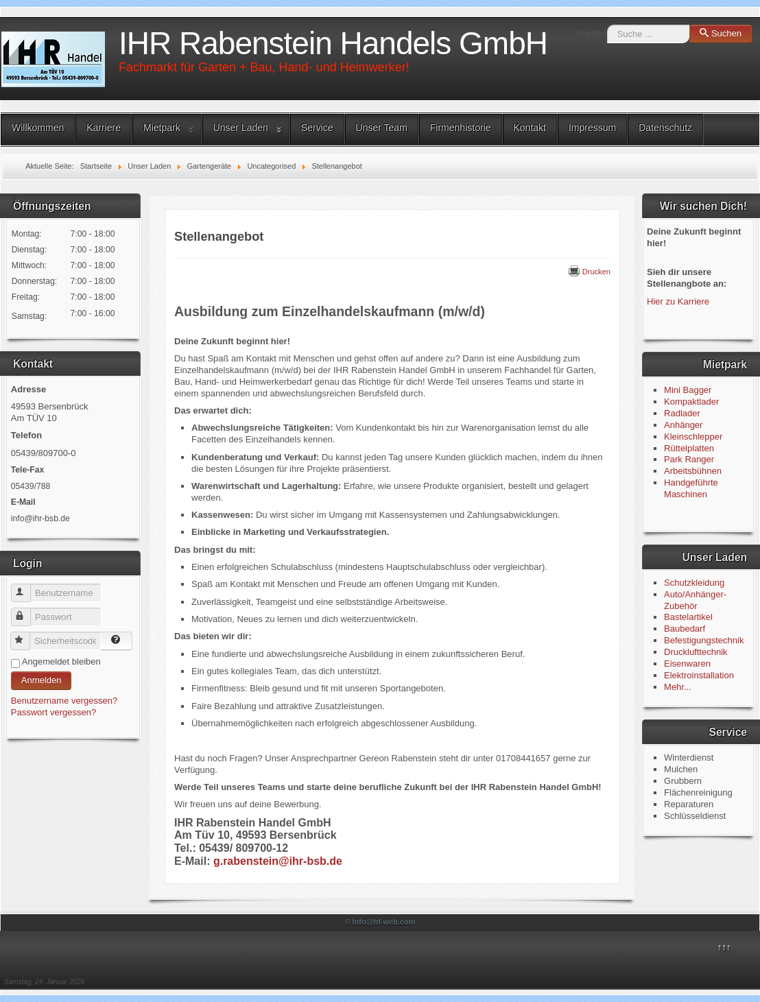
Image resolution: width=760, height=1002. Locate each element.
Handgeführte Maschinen (691, 488)
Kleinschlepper (693, 436)
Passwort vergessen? (53, 712)
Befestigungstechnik (704, 640)
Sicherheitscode (26, 635)
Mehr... (677, 687)
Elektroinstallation (699, 675)
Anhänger (683, 425)
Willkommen (38, 127)
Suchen (592, 33)
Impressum (592, 127)
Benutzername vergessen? (64, 700)
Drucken (589, 271)
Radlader (682, 413)
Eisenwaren (687, 663)
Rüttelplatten (689, 448)
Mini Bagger (689, 390)
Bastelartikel (688, 617)
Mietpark (161, 127)
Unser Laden (240, 127)
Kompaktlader (691, 401)
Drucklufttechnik (695, 652)
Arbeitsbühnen (693, 471)
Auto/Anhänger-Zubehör (695, 600)
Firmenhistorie (460, 127)
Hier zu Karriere (678, 301)
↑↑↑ (724, 947)
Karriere (103, 127)
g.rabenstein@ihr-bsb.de (277, 861)
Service (317, 127)
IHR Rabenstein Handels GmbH (333, 43)
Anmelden (41, 680)
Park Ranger (689, 459)
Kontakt (530, 127)
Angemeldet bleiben (61, 661)
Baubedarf (684, 628)
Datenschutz (665, 127)
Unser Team (381, 127)
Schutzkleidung (694, 582)
